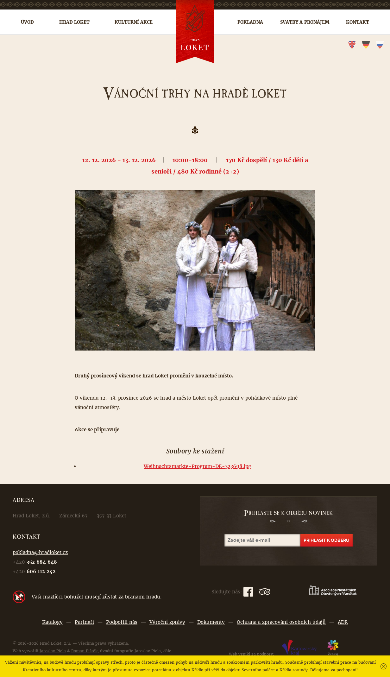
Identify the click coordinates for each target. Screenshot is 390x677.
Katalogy (52, 622)
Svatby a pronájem (304, 22)
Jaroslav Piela (53, 651)
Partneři (84, 622)
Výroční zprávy (167, 622)
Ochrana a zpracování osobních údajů (281, 622)
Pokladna (250, 22)
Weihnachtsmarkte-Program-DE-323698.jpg (197, 466)
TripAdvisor (264, 592)
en (352, 45)
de (366, 45)
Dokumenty (211, 622)
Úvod (27, 22)
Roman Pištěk (84, 651)
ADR (343, 622)
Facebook (248, 592)
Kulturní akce (134, 22)
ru (380, 45)
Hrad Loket (74, 22)
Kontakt (357, 22)
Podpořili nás (121, 622)
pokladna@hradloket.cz (40, 552)
